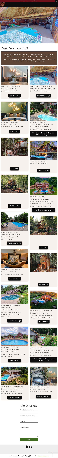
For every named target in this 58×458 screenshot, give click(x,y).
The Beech (43, 247)
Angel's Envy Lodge (43, 96)
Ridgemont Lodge (14, 398)
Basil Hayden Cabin (43, 396)
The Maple (14, 169)
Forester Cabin (14, 96)
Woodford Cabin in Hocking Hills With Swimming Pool (43, 134)
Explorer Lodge (43, 170)
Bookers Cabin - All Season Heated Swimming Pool (43, 360)
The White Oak (14, 206)
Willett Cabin (14, 131)
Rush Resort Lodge (14, 321)
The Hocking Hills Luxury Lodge (43, 210)
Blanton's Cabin (14, 279)
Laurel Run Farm (14, 360)
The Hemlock (43, 284)
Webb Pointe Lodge (14, 243)
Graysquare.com (43, 456)
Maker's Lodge (43, 322)
